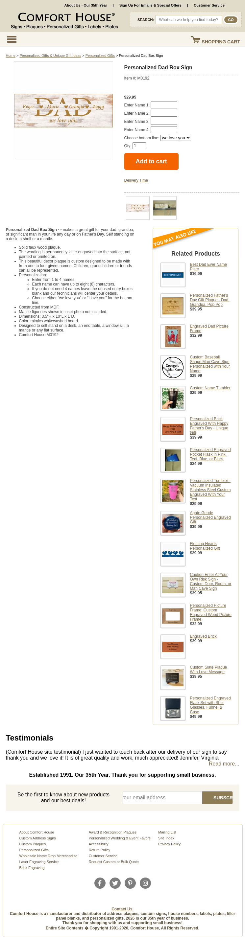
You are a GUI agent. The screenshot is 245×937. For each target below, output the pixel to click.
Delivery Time (136, 180)
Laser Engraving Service (39, 862)
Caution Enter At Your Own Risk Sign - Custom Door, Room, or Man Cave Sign (211, 581)
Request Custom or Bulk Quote (114, 862)
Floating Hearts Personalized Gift (205, 546)
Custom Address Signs (37, 838)
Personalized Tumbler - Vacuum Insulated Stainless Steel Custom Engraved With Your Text (210, 489)
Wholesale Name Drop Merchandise (48, 856)
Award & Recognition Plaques (112, 832)
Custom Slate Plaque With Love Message (208, 669)
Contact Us (121, 909)
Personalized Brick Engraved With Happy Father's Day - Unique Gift (209, 426)
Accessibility (99, 844)
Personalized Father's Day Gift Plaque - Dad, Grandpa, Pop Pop (210, 300)
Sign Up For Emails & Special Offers (150, 5)
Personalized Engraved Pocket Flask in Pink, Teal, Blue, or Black (210, 454)
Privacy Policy (169, 844)
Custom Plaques (32, 844)
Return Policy (99, 850)
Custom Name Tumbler (210, 388)
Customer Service (209, 5)
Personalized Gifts (100, 55)
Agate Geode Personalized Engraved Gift (210, 517)
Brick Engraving (32, 868)
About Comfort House (36, 832)
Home (10, 55)
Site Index (166, 838)
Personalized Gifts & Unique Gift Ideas (50, 55)
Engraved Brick (203, 636)
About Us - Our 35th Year (85, 5)
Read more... (224, 763)
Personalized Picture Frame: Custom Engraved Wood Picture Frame (211, 612)
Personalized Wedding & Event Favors (120, 838)
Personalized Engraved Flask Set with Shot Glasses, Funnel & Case (210, 705)
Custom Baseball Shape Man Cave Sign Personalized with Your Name (210, 364)
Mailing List (167, 832)
